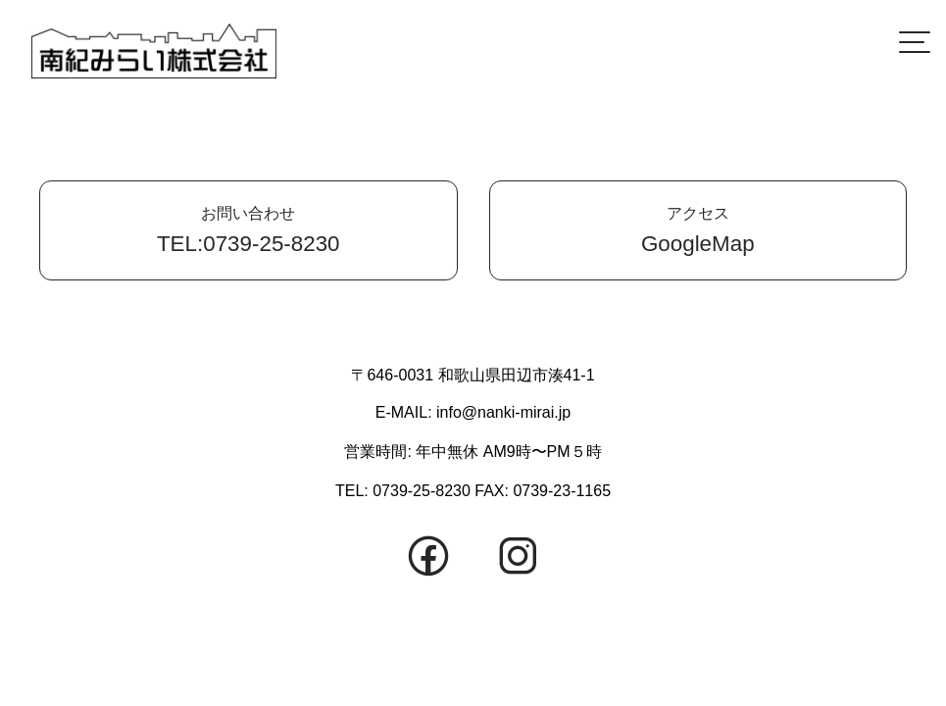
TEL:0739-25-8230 (248, 230)
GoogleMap (698, 230)
